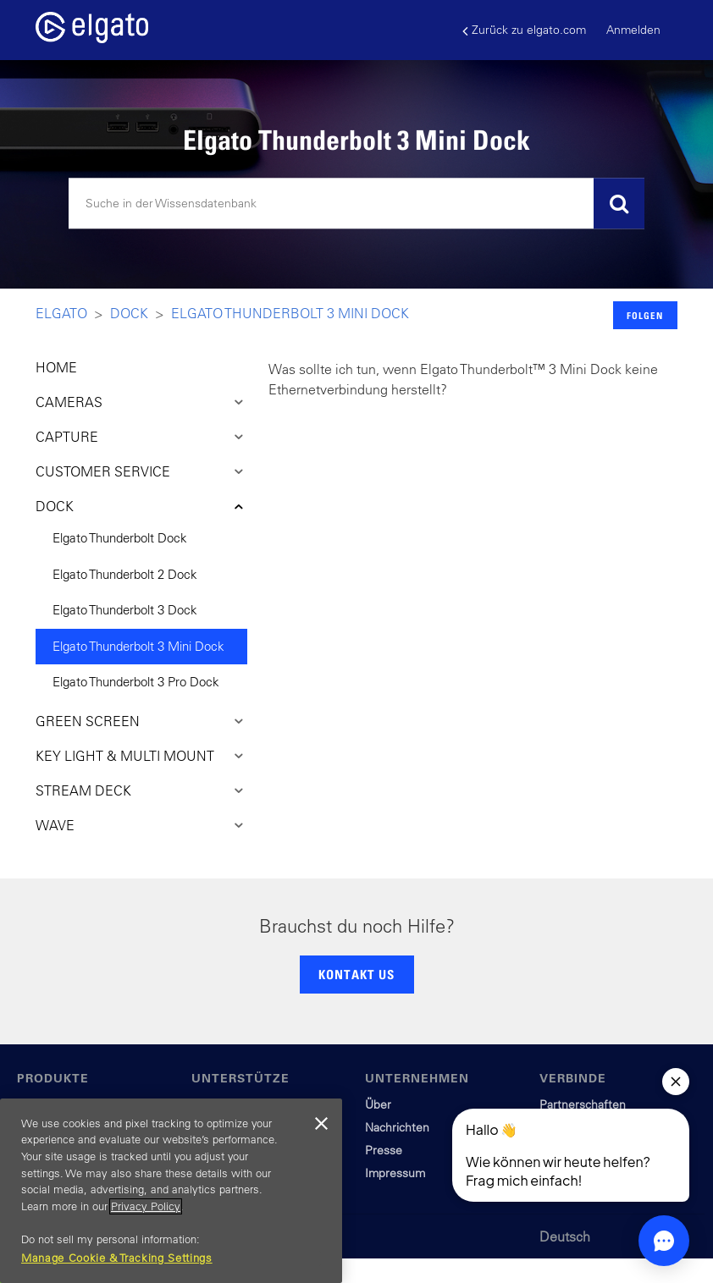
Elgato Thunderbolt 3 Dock (125, 610)
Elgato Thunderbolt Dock (120, 538)
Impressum (395, 1173)
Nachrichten (397, 1127)
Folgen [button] (645, 315)
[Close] (321, 1124)
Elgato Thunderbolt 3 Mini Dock (290, 313)
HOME (56, 367)
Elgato (61, 313)
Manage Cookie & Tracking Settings (117, 1258)
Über (378, 1104)
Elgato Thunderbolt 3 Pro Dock (136, 682)
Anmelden (633, 29)
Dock (129, 313)
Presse (383, 1150)
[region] (171, 1191)
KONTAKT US (356, 974)
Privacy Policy (145, 1206)
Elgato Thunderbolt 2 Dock (125, 574)
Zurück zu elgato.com (524, 30)
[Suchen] (356, 204)
